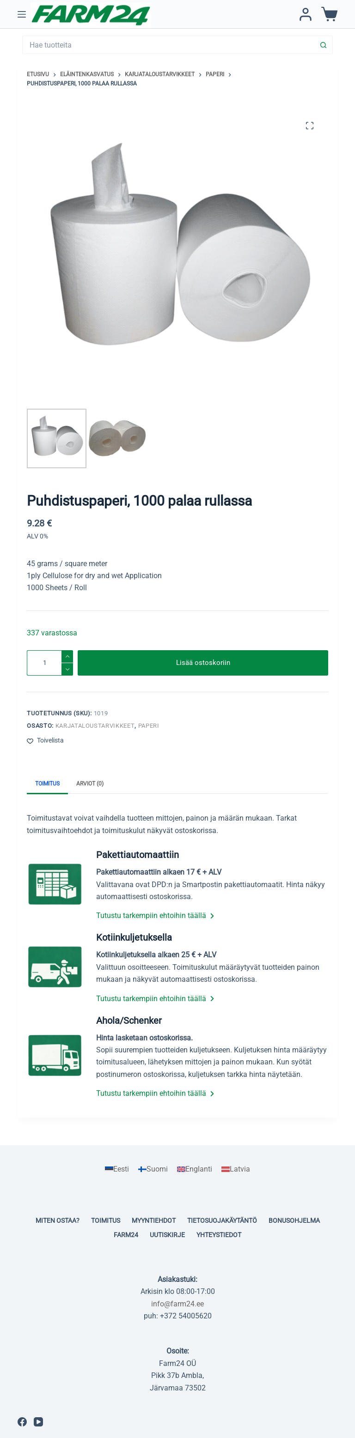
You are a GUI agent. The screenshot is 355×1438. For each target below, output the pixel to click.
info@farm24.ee (177, 1303)
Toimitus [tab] (47, 783)
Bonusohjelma (294, 1220)
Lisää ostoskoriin (203, 663)
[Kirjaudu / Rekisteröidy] (305, 14)
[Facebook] (22, 1421)
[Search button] (323, 45)
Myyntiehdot (154, 1220)
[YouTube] (38, 1421)
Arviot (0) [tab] (90, 783)
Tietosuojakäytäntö (222, 1220)
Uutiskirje (167, 1235)
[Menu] (22, 14)
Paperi (148, 725)
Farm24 (126, 1235)
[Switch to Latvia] (236, 1169)
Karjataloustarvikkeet (95, 725)
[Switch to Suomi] (153, 1169)
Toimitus (105, 1220)
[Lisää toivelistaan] (45, 740)
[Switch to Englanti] (194, 1169)
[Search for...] (168, 45)
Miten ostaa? (58, 1220)
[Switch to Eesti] (117, 1169)
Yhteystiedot (218, 1235)
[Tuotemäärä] (50, 663)
